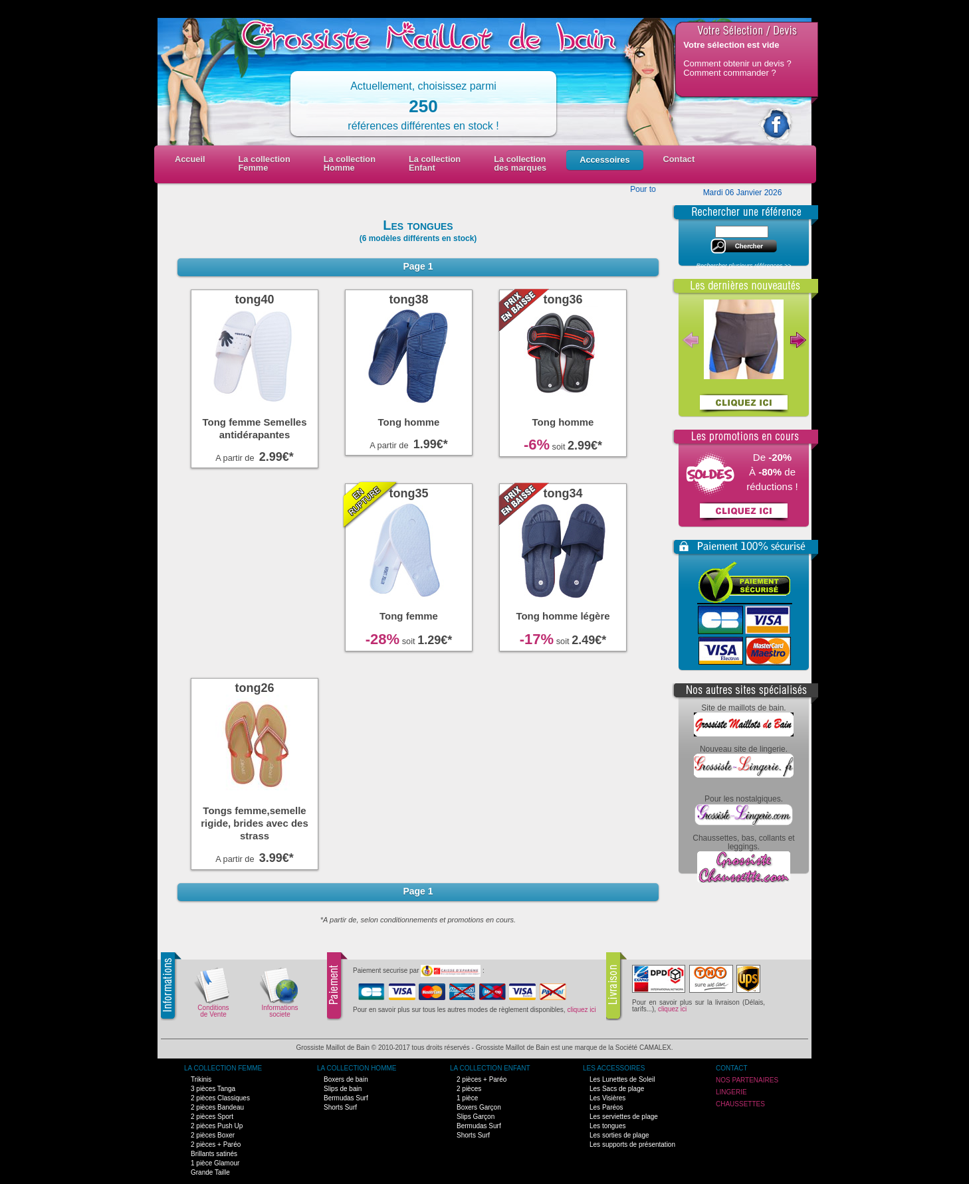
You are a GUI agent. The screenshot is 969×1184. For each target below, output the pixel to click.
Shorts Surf (340, 1107)
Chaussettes (740, 1104)
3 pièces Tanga (213, 1088)
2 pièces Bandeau (217, 1107)
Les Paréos (606, 1107)
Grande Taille (210, 1172)
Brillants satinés (214, 1153)
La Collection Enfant (490, 1068)
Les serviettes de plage (624, 1116)
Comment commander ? (729, 73)
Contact (679, 159)
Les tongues (608, 1126)
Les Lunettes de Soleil (622, 1079)
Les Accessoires (614, 1068)
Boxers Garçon (479, 1107)
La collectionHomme (350, 163)
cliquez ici (581, 1009)
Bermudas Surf (346, 1098)
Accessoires (604, 160)
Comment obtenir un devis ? (737, 63)
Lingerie (731, 1092)
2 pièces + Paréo (216, 1144)
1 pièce (467, 1098)
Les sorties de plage (619, 1135)
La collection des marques (520, 163)
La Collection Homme (356, 1068)
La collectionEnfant (435, 163)
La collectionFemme (264, 163)
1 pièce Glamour (215, 1163)
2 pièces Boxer (213, 1135)
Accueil (190, 159)
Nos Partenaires (747, 1080)
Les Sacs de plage (617, 1088)
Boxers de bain (346, 1079)
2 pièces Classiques (220, 1098)
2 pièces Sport (212, 1116)
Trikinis (201, 1079)
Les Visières (607, 1098)
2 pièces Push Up (217, 1126)
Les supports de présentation (632, 1144)
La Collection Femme (223, 1068)
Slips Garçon (475, 1116)
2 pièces (469, 1088)
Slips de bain (343, 1088)
